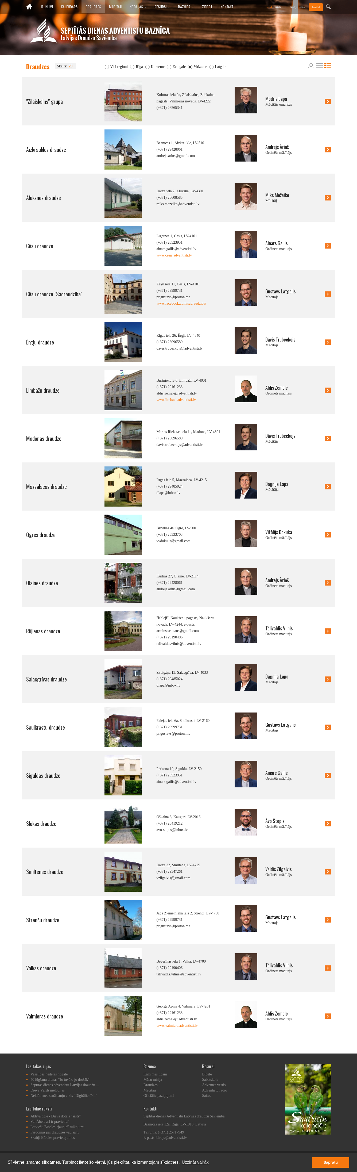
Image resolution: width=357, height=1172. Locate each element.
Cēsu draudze (39, 246)
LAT (270, 7)
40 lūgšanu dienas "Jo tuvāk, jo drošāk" (60, 1080)
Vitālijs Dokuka (278, 531)
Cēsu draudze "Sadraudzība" (54, 294)
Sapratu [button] (330, 1162)
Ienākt (316, 7)
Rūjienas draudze (43, 631)
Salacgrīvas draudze (46, 679)
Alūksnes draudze (43, 198)
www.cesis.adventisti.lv (174, 255)
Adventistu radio (214, 1090)
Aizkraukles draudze (46, 149)
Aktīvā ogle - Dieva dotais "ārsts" (55, 1116)
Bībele (207, 1074)
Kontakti (227, 6)
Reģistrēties (297, 7)
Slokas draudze (41, 823)
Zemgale (179, 67)
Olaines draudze (42, 583)
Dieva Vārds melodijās (47, 1090)
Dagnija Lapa (276, 483)
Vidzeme (200, 67)
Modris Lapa (276, 98)
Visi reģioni (119, 67)
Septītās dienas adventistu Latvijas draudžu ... (64, 1085)
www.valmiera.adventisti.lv (177, 1026)
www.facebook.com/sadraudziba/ (181, 303)
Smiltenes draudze (44, 872)
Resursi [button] (162, 6)
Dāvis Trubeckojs (280, 339)
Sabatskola (210, 1080)
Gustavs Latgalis (280, 291)
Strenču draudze (42, 920)
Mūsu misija (152, 1080)
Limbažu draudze (43, 390)
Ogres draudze (41, 535)
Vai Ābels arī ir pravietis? (49, 1122)
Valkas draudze (41, 968)
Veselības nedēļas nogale (49, 1074)
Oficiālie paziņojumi (158, 1096)
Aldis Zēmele (276, 387)
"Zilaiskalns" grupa (44, 101)
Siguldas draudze (43, 775)
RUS (278, 7)
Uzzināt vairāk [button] (195, 1162)
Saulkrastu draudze (45, 727)
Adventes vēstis (214, 1085)
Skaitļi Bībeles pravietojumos (52, 1138)
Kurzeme (158, 67)
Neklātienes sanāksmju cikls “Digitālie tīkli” (63, 1096)
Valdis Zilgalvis (278, 868)
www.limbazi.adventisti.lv (176, 400)
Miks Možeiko (277, 194)
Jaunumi (47, 6)
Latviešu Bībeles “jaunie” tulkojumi (57, 1127)
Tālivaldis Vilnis (279, 628)
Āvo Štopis (274, 820)
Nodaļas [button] (138, 6)
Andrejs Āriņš (277, 146)
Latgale (220, 67)
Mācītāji (115, 6)
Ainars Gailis (276, 243)
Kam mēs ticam (155, 1074)
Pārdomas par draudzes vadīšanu (54, 1132)
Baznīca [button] (186, 6)
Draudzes (93, 6)
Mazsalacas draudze (46, 486)
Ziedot (207, 6)
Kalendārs (69, 6)
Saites (206, 1096)
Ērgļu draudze (40, 342)
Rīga (139, 67)
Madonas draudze (43, 438)
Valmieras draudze (44, 1016)
